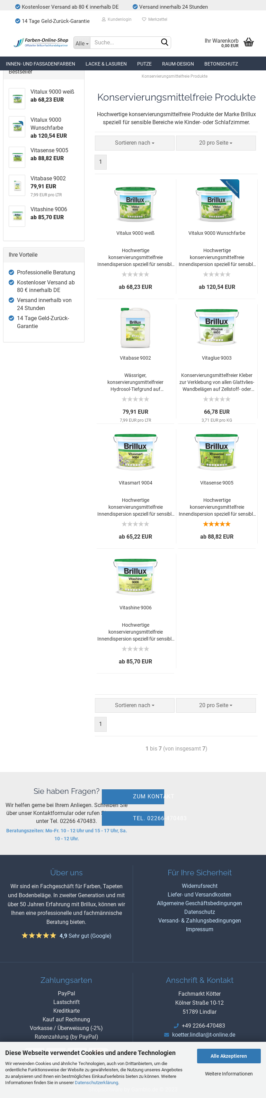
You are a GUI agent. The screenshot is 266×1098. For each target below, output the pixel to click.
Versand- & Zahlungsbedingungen (199, 920)
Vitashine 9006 (135, 607)
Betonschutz (221, 64)
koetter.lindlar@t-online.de (203, 1034)
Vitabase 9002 (135, 358)
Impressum (199, 929)
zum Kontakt (148, 796)
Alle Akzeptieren (229, 1056)
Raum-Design (178, 64)
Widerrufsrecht (200, 886)
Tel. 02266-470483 (148, 818)
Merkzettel (154, 19)
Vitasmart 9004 (135, 483)
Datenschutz (199, 912)
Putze (144, 64)
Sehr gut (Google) (86, 936)
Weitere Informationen (229, 1073)
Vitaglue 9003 (217, 358)
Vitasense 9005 (216, 483)
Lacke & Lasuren (106, 64)
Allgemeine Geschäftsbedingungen (199, 903)
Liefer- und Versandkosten (199, 894)
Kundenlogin (117, 19)
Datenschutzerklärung (96, 1082)
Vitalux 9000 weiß (135, 233)
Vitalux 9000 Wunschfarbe (216, 233)
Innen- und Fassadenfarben (40, 64)
